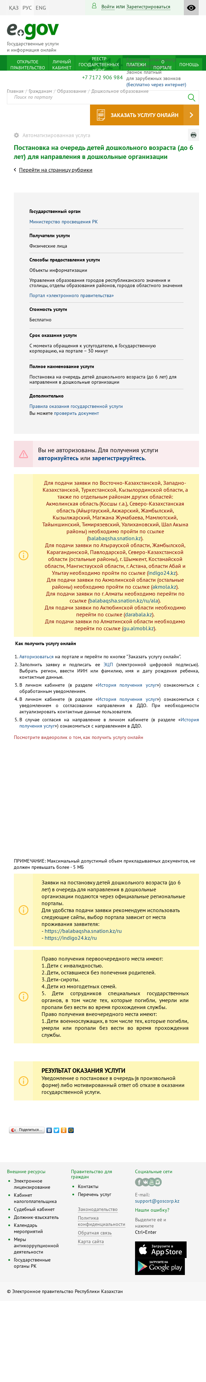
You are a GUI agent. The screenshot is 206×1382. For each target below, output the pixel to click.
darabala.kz (138, 614)
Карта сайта (91, 1241)
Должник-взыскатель (36, 1217)
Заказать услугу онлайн (144, 115)
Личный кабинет (61, 65)
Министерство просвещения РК (63, 222)
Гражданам (40, 91)
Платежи (136, 65)
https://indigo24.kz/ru (71, 937)
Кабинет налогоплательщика (35, 1198)
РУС (27, 7)
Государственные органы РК (32, 1263)
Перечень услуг (94, 1194)
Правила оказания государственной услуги (76, 406)
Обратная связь (95, 1233)
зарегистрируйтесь (118, 458)
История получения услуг (127, 685)
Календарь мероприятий (28, 1228)
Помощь (189, 65)
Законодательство (98, 1209)
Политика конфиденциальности (101, 1221)
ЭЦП (108, 664)
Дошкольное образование (120, 91)
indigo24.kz (162, 572)
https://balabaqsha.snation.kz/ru (83, 930)
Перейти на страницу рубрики (55, 169)
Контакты (88, 1186)
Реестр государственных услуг (99, 64)
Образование (71, 91)
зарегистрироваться (148, 6)
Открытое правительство (27, 65)
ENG (41, 7)
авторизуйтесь (58, 458)
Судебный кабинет (34, 1209)
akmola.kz (164, 586)
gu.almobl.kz (138, 628)
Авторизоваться (36, 656)
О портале (162, 65)
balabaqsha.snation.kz (114, 538)
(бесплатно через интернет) (156, 84)
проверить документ (76, 413)
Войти (108, 6)
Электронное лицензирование (32, 1184)
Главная (15, 91)
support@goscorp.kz (157, 1201)
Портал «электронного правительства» (71, 295)
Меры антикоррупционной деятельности (36, 1245)
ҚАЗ (14, 7)
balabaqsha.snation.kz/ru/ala (123, 600)
